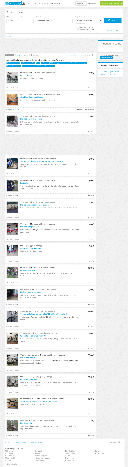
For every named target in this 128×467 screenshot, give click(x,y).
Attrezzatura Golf (101, 453)
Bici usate (9, 453)
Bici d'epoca (10, 460)
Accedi (92, 3)
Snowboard (39, 460)
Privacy (8, 442)
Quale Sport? (80, 17)
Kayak (37, 453)
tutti (18, 55)
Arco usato (69, 460)
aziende (34, 55)
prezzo (82, 55)
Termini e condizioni (21, 442)
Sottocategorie (79, 23)
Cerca (32, 3)
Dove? (38, 17)
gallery (90, 55)
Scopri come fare (106, 58)
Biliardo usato (70, 453)
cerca (113, 20)
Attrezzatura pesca (42, 458)
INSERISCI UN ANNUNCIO (112, 3)
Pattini (67, 456)
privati (25, 55)
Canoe (97, 451)
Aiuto (43, 3)
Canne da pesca (41, 456)
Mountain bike (10, 458)
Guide (55, 3)
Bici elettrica (70, 451)
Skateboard (69, 458)
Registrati (81, 3)
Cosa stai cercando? (14, 17)
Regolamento (36, 442)
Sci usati (38, 451)
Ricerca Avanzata (114, 30)
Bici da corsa (10, 456)
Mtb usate (9, 451)
